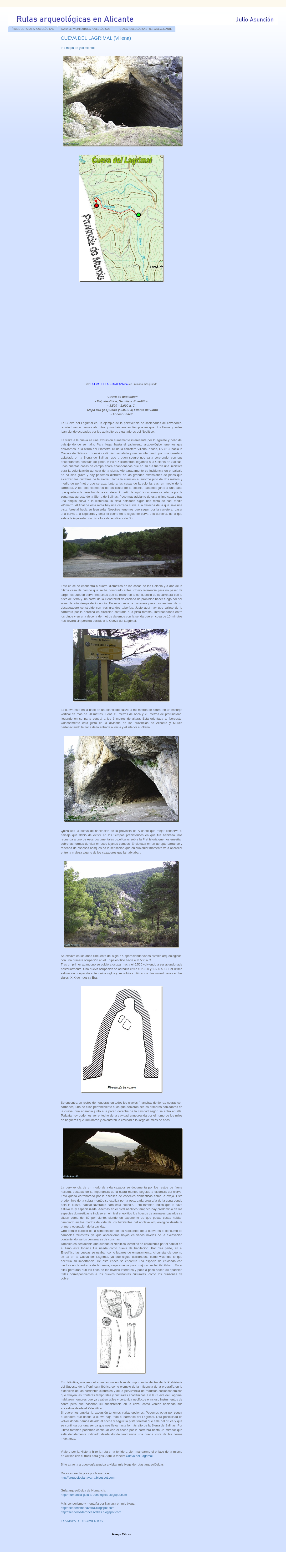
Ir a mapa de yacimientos (78, 48)
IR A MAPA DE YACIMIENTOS (82, 1521)
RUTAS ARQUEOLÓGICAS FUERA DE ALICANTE (145, 29)
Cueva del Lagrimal (139, 1456)
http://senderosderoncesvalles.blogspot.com (91, 1512)
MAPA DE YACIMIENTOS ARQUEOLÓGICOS (85, 29)
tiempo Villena (121, 1534)
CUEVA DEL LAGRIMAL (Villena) (109, 384)
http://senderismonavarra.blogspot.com (87, 1508)
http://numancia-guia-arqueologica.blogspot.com (94, 1494)
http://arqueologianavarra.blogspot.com (87, 1477)
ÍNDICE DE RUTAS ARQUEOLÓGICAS (33, 29)
